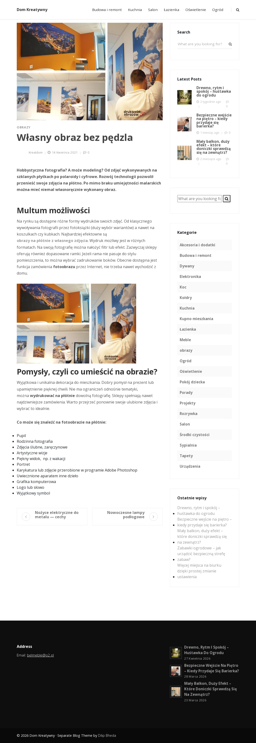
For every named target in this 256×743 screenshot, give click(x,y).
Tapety (186, 455)
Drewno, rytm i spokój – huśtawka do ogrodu (198, 510)
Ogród (217, 9)
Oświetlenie (195, 9)
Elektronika (190, 276)
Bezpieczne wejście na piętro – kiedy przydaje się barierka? (204, 522)
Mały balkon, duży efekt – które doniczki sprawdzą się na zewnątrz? (202, 536)
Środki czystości (195, 434)
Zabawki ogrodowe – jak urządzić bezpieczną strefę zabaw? (201, 553)
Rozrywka (188, 413)
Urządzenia (190, 466)
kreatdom (36, 152)
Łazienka (171, 9)
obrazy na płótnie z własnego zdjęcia (52, 240)
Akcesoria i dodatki (197, 244)
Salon (153, 9)
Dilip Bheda (107, 735)
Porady (186, 392)
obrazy (24, 127)
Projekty (187, 403)
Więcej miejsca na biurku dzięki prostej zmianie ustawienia (199, 571)
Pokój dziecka (192, 382)
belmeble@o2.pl (40, 655)
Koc (183, 287)
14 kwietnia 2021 (65, 152)
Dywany (187, 266)
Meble (185, 339)
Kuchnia (135, 9)
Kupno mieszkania (196, 318)
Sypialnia (188, 445)
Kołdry (186, 297)
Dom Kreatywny (32, 9)
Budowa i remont (107, 9)
